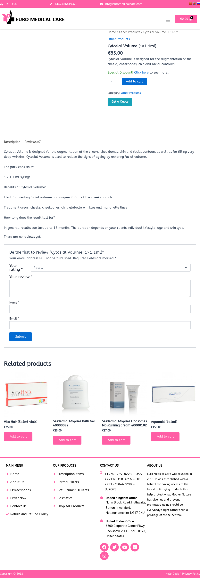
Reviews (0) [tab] (32, 142)
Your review (21, 277)
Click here (141, 72)
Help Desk (172, 573)
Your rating (16, 268)
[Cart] (186, 19)
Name (14, 302)
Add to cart (134, 81)
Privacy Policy (191, 573)
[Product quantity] (113, 82)
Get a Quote (120, 101)
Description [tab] (12, 142)
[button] (168, 19)
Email (14, 319)
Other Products (129, 32)
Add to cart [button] (18, 437)
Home (112, 32)
